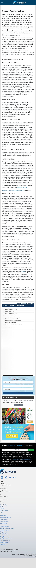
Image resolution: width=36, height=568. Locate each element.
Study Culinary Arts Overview (11, 309)
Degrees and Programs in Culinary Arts (13, 320)
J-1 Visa (2, 506)
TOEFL (23, 271)
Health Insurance (4, 542)
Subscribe (31, 449)
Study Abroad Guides (5, 485)
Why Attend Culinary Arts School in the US (13, 324)
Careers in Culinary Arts (9, 327)
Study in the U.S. (4, 519)
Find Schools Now (18, 404)
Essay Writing (3, 504)
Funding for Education (5, 517)
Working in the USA (22, 187)
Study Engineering (4, 537)
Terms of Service (4, 498)
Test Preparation (4, 510)
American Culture (4, 526)
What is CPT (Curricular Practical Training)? (13, 190)
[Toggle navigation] (2, 2)
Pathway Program (4, 530)
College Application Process (7, 528)
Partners (2, 483)
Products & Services (5, 492)
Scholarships (3, 515)
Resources (2, 495)
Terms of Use (16, 459)
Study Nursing (3, 532)
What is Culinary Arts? (9, 311)
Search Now (18, 393)
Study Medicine (4, 533)
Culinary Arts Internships (10, 322)
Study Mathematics (5, 540)
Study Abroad (3, 523)
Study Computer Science (6, 538)
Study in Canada (4, 521)
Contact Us (3, 488)
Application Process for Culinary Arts (12, 318)
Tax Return (2, 544)
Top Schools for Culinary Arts (11, 315)
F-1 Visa (2, 508)
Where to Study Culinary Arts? (11, 313)
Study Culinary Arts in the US (25, 303)
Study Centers (3, 490)
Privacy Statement (26, 459)
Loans (1, 512)
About (1, 481)
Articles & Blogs (4, 496)
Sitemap (2, 501)
